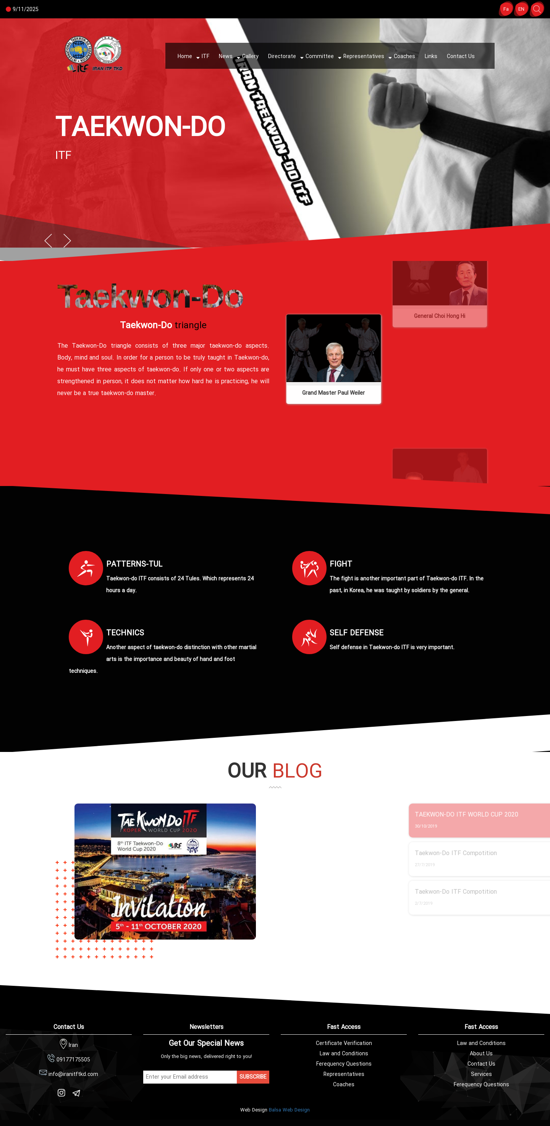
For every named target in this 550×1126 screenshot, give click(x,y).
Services (481, 1074)
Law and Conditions (481, 1043)
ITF (202, 57)
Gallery (247, 57)
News (226, 56)
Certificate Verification (344, 1043)
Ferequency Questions (481, 1085)
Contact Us (461, 56)
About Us (481, 1054)
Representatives (360, 57)
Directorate (282, 56)
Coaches (401, 57)
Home (185, 56)
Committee (316, 57)
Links (431, 56)
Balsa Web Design (289, 1110)
